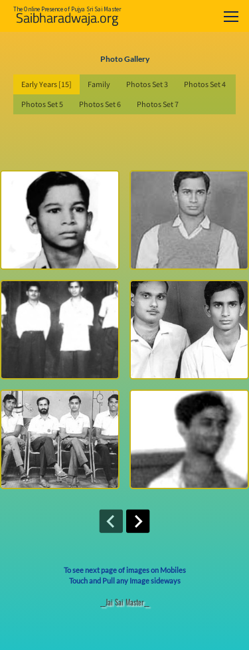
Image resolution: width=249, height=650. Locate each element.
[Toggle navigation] (231, 16)
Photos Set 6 (100, 104)
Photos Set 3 (147, 84)
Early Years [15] (46, 84)
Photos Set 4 (205, 84)
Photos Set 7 (158, 104)
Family (99, 84)
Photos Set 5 (42, 104)
